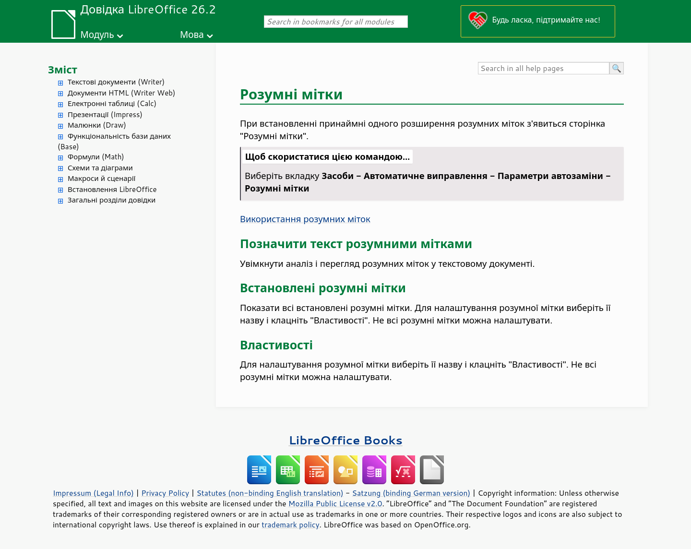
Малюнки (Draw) (97, 125)
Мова (192, 34)
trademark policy (290, 524)
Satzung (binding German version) (411, 493)
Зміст (62, 69)
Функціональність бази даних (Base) (114, 141)
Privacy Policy (165, 493)
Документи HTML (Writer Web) (121, 93)
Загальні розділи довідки (111, 200)
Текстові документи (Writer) (116, 82)
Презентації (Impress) (105, 114)
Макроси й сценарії (101, 178)
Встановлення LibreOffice (112, 189)
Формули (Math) (96, 157)
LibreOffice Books (345, 439)
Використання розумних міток (305, 219)
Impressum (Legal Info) (93, 493)
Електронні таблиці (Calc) (112, 103)
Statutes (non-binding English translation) (269, 493)
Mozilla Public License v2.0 (335, 503)
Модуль (97, 34)
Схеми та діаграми (100, 168)
